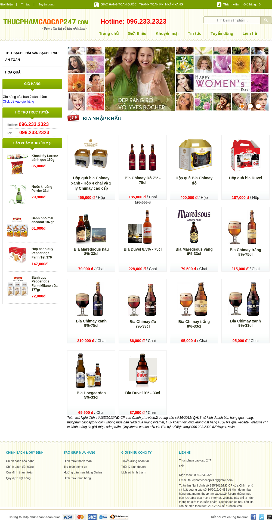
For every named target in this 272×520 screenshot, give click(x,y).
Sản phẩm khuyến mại (32, 143)
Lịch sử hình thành (133, 472)
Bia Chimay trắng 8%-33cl (194, 323)
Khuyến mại (167, 33)
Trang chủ (109, 33)
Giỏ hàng (249, 4)
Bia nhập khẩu (102, 118)
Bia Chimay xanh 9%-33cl (245, 323)
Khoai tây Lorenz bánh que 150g (45, 158)
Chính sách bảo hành (20, 461)
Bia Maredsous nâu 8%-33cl (91, 251)
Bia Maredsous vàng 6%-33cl (193, 251)
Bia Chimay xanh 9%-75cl (91, 323)
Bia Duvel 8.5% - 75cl (143, 249)
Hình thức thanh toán (78, 461)
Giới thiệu (6, 4)
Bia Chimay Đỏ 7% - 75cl (143, 180)
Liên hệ (250, 33)
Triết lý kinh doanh (133, 466)
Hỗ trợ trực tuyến (32, 112)
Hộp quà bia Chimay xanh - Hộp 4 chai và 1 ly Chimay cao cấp (91, 183)
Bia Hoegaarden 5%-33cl (91, 395)
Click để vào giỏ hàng (18, 101)
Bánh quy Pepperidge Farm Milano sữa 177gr (44, 284)
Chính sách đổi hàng (20, 466)
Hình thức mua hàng (77, 478)
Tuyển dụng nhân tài (135, 461)
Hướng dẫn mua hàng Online (83, 472)
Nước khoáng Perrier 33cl (42, 189)
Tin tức (25, 4)
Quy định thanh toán (19, 472)
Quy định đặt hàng (18, 478)
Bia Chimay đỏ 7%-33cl (142, 323)
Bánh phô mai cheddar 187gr (43, 220)
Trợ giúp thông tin (75, 466)
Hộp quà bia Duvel (245, 178)
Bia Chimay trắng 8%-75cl (245, 252)
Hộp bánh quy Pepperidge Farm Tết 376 (42, 253)
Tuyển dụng (46, 4)
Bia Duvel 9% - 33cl (142, 393)
